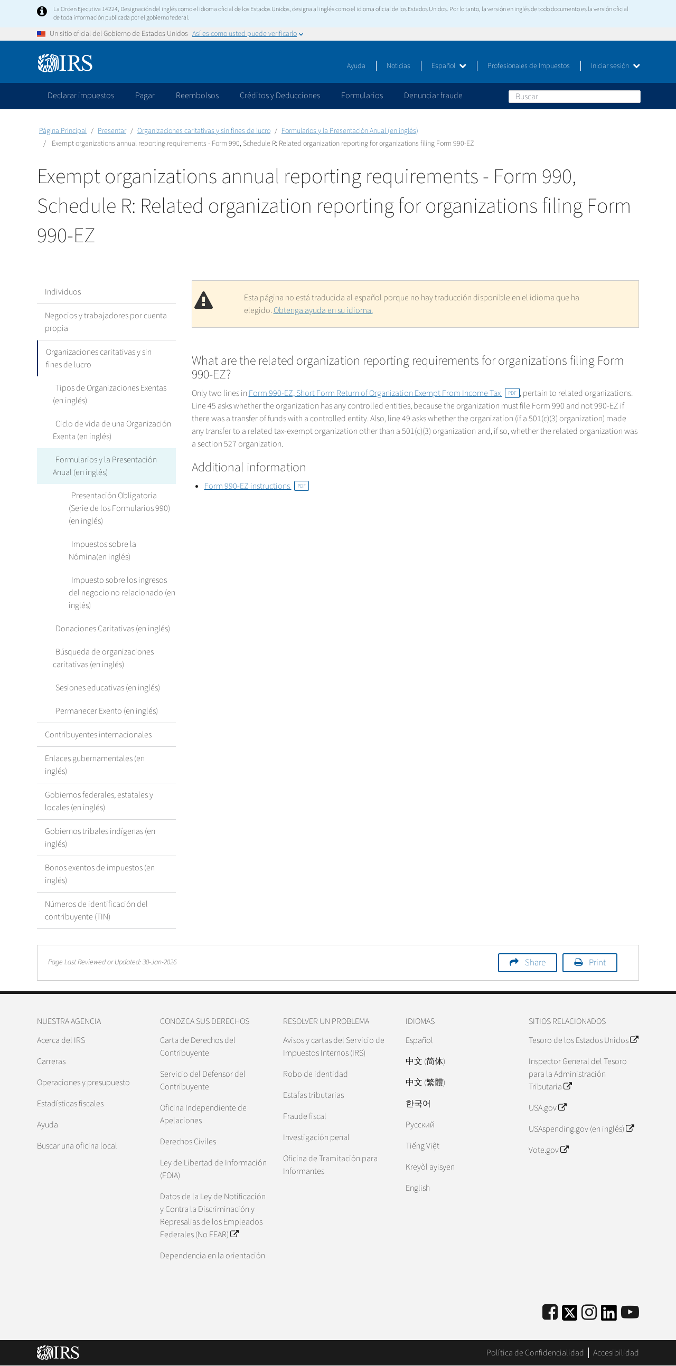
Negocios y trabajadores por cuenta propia (106, 322)
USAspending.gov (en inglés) (581, 1129)
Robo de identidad (315, 1074)
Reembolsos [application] (197, 95)
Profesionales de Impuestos (528, 66)
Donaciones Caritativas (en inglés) (110, 628)
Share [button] (535, 962)
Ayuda (356, 66)
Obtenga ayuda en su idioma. (323, 310)
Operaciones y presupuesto (83, 1082)
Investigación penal (316, 1137)
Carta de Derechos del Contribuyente (198, 1047)
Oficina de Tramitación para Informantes (330, 1165)
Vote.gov (548, 1150)
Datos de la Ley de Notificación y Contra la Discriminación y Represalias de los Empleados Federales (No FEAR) (213, 1215)
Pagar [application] (145, 95)
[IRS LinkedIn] (609, 1316)
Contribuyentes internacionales (98, 735)
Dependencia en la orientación (212, 1255)
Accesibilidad (616, 1353)
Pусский (420, 1125)
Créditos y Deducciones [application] (280, 95)
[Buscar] (575, 96)
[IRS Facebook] (550, 1313)
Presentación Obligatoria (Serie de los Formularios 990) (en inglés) (122, 508)
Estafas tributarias (313, 1095)
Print (597, 962)
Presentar (112, 131)
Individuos (63, 292)
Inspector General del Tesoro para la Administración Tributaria (578, 1074)
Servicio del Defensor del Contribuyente (203, 1080)
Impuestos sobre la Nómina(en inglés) (121, 550)
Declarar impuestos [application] (81, 95)
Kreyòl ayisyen (430, 1167)
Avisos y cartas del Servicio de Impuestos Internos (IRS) (333, 1047)
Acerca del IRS (61, 1040)
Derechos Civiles (188, 1141)
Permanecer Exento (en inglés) (104, 711)
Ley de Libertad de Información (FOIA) (213, 1169)
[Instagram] (589, 1313)
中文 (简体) (425, 1061)
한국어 (418, 1103)
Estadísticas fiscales (70, 1103)
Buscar (632, 96)
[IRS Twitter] (570, 1316)
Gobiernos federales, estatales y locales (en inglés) (99, 801)
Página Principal (63, 131)
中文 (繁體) (425, 1082)
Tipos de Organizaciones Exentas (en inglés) (108, 394)
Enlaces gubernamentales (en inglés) (95, 765)
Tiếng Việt (422, 1146)
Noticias (398, 66)
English (418, 1188)
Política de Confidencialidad (535, 1353)
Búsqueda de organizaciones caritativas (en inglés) (102, 658)
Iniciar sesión (615, 66)
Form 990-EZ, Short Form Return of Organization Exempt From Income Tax (384, 393)
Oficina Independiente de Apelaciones (203, 1114)
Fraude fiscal (304, 1116)
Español (448, 66)
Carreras (51, 1061)
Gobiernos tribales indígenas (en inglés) (100, 838)
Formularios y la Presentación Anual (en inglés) (349, 131)
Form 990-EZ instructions (256, 486)
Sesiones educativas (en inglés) (105, 688)
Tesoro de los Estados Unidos (583, 1040)
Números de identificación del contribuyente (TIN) (96, 910)
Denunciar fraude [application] (433, 95)
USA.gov (547, 1108)
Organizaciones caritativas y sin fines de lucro (203, 131)
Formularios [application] (362, 95)
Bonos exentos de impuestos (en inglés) (100, 874)
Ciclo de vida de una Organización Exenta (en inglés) (110, 430)
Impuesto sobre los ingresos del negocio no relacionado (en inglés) (122, 592)
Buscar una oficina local (77, 1146)
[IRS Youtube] (630, 1313)
